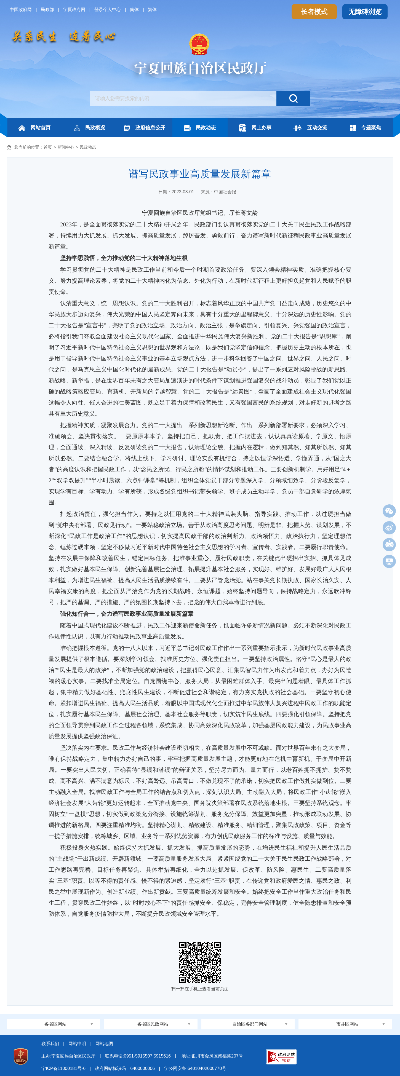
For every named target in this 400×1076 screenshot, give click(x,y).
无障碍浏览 (365, 11)
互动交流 (310, 128)
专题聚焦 (365, 128)
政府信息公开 (144, 128)
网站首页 (34, 128)
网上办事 (255, 128)
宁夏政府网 (74, 9)
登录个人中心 (107, 9)
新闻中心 (66, 147)
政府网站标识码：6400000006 (125, 1068)
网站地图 (104, 1043)
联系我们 (50, 1043)
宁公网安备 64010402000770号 (195, 1068)
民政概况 (89, 128)
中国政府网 (21, 9)
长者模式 (314, 11)
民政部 (47, 9)
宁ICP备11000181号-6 (63, 1068)
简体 (134, 9)
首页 (48, 147)
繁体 (152, 9)
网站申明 (77, 1043)
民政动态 (200, 128)
